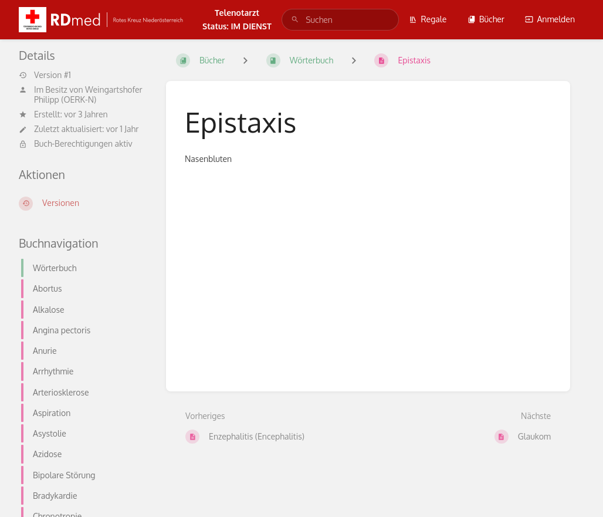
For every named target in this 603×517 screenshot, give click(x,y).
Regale (427, 19)
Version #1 (45, 75)
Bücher (486, 19)
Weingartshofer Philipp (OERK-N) (88, 94)
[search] (340, 20)
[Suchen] (295, 20)
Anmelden (550, 19)
